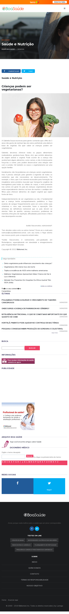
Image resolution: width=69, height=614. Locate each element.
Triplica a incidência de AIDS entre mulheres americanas (26, 270)
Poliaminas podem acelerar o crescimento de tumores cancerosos (34, 301)
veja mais (55, 333)
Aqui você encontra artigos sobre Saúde (25, 442)
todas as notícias (46, 286)
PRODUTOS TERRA (59, 2)
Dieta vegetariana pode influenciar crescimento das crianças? (28, 263)
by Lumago (58, 606)
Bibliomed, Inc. (22, 249)
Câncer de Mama (18, 540)
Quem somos (34, 568)
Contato (34, 574)
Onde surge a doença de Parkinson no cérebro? (34, 308)
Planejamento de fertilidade (45, 545)
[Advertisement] (18, 385)
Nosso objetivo (34, 585)
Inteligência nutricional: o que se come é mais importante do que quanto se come (34, 315)
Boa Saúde (6, 40)
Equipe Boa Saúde (8, 49)
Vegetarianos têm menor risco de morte (19, 267)
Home (4, 600)
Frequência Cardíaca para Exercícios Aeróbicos (34, 549)
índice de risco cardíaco (21, 545)
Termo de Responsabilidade (34, 580)
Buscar (32, 348)
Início (34, 562)
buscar (30, 456)
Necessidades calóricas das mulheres (42, 540)
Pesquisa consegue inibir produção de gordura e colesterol (34, 329)
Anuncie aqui (13, 600)
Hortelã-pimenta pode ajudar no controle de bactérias (34, 323)
